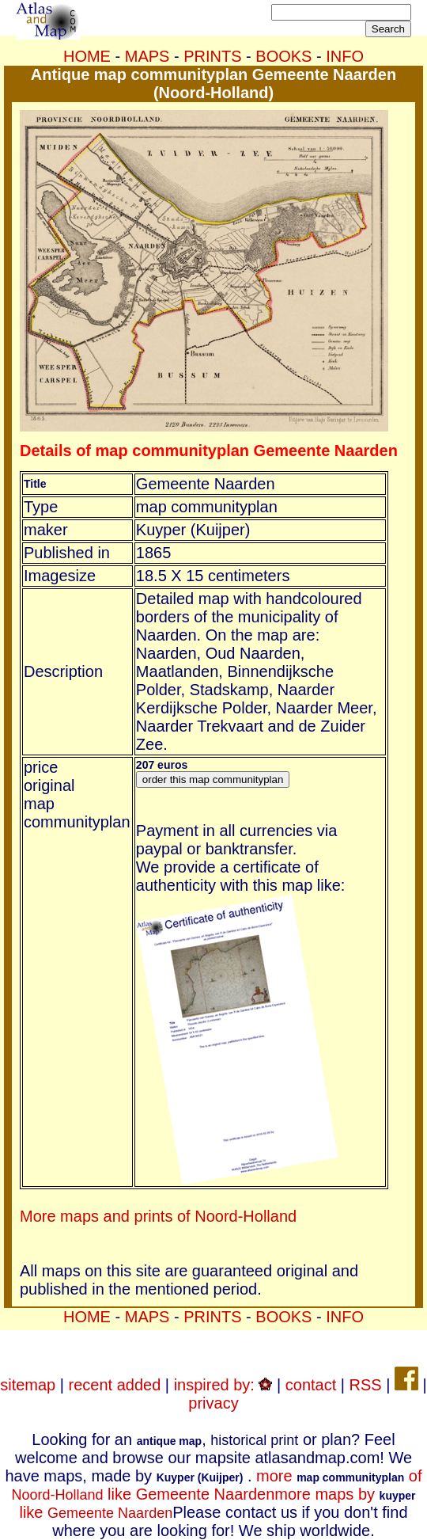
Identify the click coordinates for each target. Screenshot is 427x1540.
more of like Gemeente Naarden (216, 1485)
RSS (366, 1385)
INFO (345, 56)
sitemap (27, 1385)
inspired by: (223, 1385)
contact (310, 1385)
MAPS (147, 56)
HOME (87, 56)
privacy (213, 1403)
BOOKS (283, 56)
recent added (115, 1385)
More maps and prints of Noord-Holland (158, 1216)
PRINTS (212, 56)
